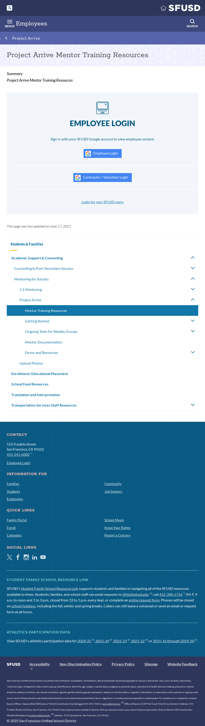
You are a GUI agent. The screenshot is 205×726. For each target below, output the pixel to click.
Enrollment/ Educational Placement (39, 373)
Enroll (11, 528)
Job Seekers (113, 491)
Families (13, 484)
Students (13, 491)
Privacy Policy (123, 664)
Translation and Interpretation (35, 394)
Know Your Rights (117, 528)
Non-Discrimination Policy (81, 664)
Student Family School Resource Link (49, 588)
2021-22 (139, 641)
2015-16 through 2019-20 (175, 641)
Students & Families (26, 244)
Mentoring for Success (31, 279)
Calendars (14, 535)
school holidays (24, 606)
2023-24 (103, 641)
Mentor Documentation (43, 342)
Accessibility (39, 664)
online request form (144, 600)
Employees (15, 499)
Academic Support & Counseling (37, 258)
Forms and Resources (41, 352)
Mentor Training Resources (46, 310)
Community (113, 484)
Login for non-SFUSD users (103, 202)
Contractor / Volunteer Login (101, 177)
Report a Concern (117, 535)
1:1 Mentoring (30, 289)
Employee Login (101, 153)
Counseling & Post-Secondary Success (43, 268)
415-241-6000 (19, 454)
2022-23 (121, 641)
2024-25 (85, 641)
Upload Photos (31, 363)
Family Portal (17, 520)
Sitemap (151, 664)
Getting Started (37, 321)
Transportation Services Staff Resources (44, 405)
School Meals (114, 520)
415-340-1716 (172, 594)
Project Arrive (26, 38)
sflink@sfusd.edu (137, 594)
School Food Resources (29, 384)
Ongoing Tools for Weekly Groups (51, 331)
